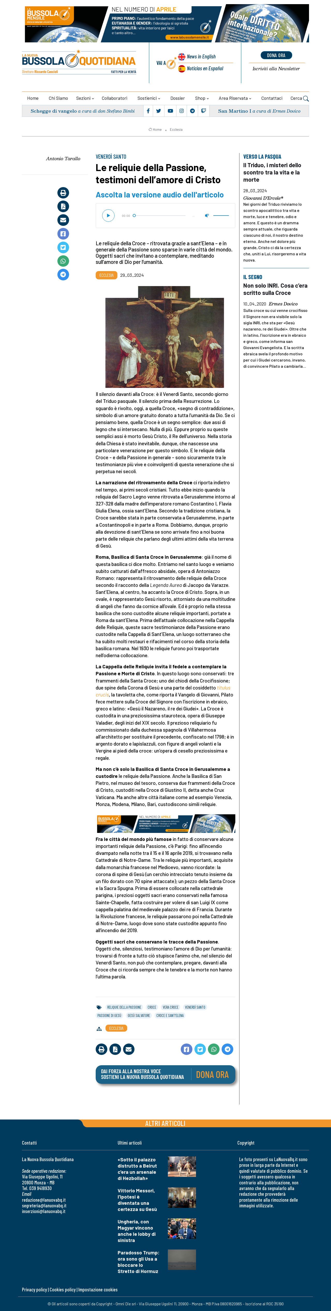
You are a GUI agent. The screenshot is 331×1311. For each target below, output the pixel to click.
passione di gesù (109, 1015)
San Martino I (234, 110)
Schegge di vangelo (54, 110)
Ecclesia (176, 129)
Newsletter (276, 69)
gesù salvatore (139, 1015)
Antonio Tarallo (63, 158)
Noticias (205, 68)
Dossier (177, 98)
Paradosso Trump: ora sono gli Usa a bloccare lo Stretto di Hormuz (139, 1261)
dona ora (276, 55)
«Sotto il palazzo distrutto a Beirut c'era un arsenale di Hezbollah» (137, 1168)
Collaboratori (114, 98)
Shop (200, 98)
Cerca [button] (300, 98)
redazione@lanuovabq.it (44, 1200)
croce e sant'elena (170, 1015)
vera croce (170, 1007)
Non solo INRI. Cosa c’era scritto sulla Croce (275, 289)
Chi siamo (58, 98)
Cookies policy (63, 1289)
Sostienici (147, 98)
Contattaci (271, 98)
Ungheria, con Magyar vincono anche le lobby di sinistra (137, 1230)
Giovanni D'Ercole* (263, 198)
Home (33, 98)
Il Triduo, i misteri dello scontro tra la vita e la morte (272, 172)
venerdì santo (195, 1007)
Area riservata (233, 98)
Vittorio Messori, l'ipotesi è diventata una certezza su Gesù (137, 1199)
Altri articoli (165, 1123)
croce (152, 1007)
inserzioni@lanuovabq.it (43, 1211)
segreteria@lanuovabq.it (44, 1205)
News (201, 56)
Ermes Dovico (283, 304)
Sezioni (83, 98)
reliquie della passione (124, 1007)
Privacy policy (34, 1289)
